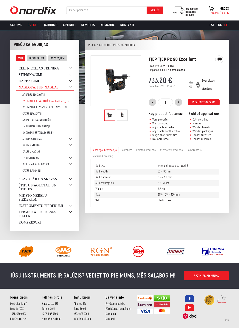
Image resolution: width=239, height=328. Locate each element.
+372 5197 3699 (50, 314)
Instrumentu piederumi (41, 206)
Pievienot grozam (203, 102)
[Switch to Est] (212, 25)
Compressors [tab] (194, 150)
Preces (33, 25)
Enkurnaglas (30, 158)
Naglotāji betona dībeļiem (38, 133)
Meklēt (155, 10)
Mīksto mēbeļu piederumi (33, 197)
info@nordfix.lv (18, 319)
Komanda (107, 25)
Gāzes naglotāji (32, 114)
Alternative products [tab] (171, 150)
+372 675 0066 (81, 314)
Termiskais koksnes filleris (37, 214)
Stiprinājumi (30, 75)
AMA (227, 320)
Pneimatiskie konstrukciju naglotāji (44, 107)
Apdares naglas (32, 139)
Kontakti (127, 25)
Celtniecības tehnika (39, 68)
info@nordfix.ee (82, 319)
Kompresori (30, 222)
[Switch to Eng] (219, 25)
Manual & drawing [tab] (103, 156)
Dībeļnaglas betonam (35, 164)
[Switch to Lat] (226, 25)
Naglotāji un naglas (39, 87)
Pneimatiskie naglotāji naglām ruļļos (45, 101)
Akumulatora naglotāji (36, 120)
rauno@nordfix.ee (51, 319)
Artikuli (69, 25)
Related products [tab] (146, 150)
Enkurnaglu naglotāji (36, 126)
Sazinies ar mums (206, 276)
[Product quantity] (165, 102)
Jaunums (50, 25)
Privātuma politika (115, 304)
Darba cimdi (30, 81)
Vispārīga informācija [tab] (105, 150)
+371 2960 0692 (18, 314)
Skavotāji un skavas (38, 179)
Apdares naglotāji (33, 95)
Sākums (16, 25)
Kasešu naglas (31, 152)
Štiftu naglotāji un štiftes (37, 187)
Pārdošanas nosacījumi (118, 309)
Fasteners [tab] (126, 150)
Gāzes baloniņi (31, 171)
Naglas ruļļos (31, 145)
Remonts (88, 25)
